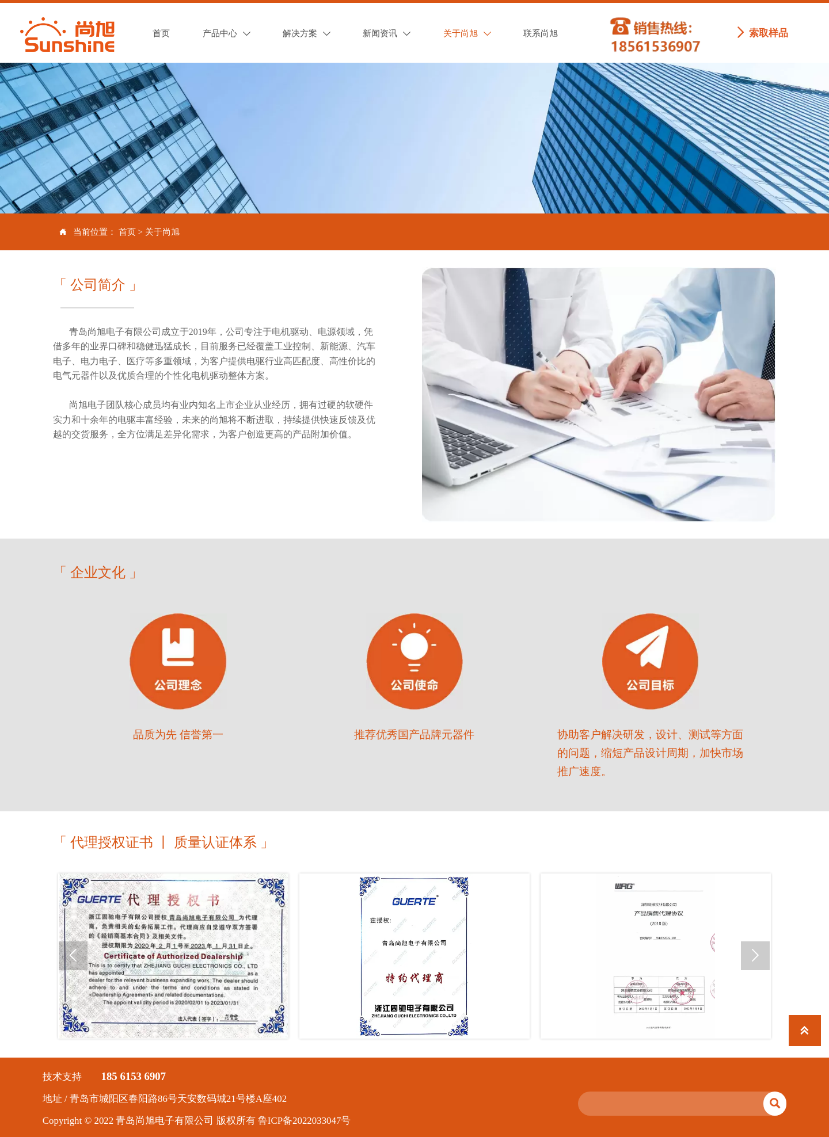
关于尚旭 (162, 231)
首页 (127, 231)
